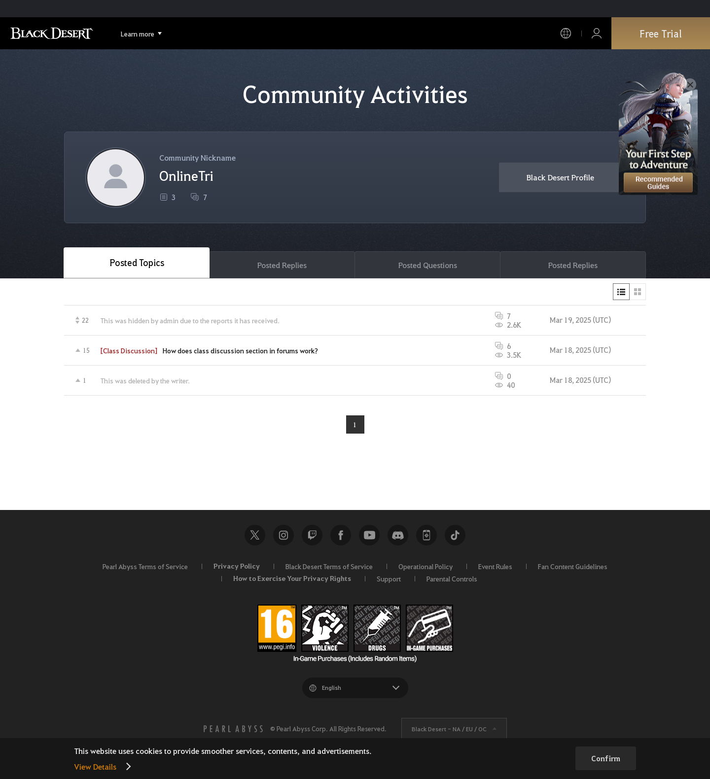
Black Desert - (449, 729)
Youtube (369, 535)
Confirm (605, 758)
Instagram (283, 535)
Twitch (312, 535)
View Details (95, 766)
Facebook (340, 535)
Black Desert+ (426, 535)
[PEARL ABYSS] (233, 728)
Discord (398, 535)
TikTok (455, 535)
